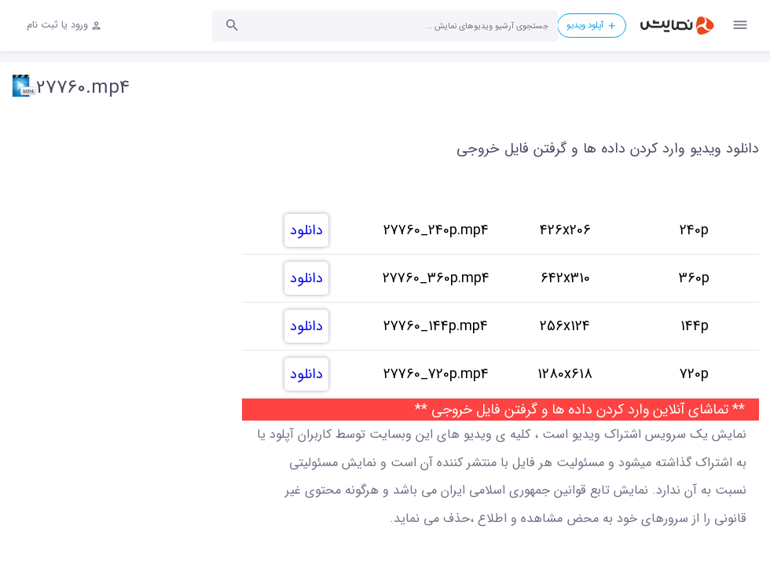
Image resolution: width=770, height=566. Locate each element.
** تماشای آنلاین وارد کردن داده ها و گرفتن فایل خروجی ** (580, 410)
